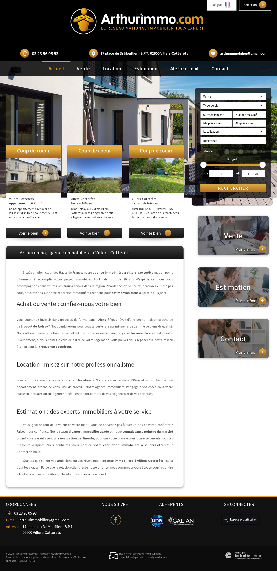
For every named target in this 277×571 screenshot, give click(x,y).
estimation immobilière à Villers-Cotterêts (136, 445)
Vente (83, 68)
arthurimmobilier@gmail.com (243, 53)
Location (112, 68)
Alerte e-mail (184, 68)
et (237, 173)
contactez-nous (92, 474)
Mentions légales (29, 557)
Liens (61, 557)
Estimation (146, 68)
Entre (204, 173)
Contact (219, 68)
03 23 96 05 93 (45, 53)
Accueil (56, 68)
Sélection (250, 5)
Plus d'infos (250, 248)
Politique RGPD (26, 560)
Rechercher (233, 188)
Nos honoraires (48, 557)
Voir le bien (34, 233)
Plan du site (12, 557)
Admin (69, 557)
